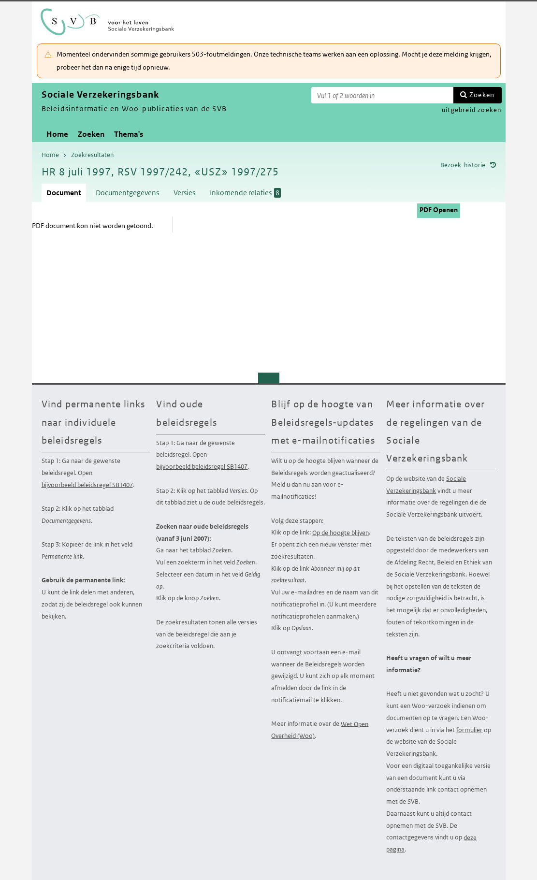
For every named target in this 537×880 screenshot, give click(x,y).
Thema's (128, 134)
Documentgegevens (127, 192)
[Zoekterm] (382, 95)
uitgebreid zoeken (471, 110)
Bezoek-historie (462, 165)
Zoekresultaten (92, 155)
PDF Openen (439, 209)
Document (63, 192)
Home (57, 134)
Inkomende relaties (245, 193)
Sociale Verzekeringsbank (426, 485)
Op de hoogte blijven (340, 532)
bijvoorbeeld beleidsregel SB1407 (87, 484)
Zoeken (481, 94)
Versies (184, 192)
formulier (469, 730)
